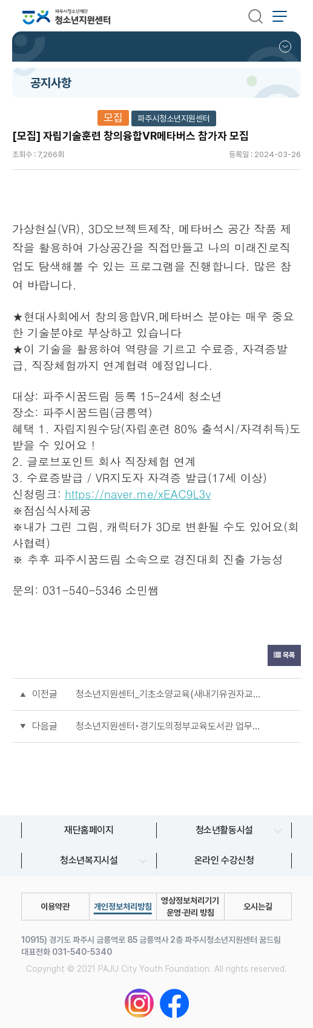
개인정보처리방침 (123, 906)
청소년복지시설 (88, 860)
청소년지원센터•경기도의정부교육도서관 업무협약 (169, 726)
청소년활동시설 (224, 830)
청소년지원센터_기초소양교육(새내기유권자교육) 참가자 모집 (169, 694)
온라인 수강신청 (224, 860)
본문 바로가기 (0, 0)
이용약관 (55, 906)
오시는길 (257, 906)
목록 (284, 655)
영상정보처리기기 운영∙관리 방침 (190, 906)
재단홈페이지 (89, 830)
